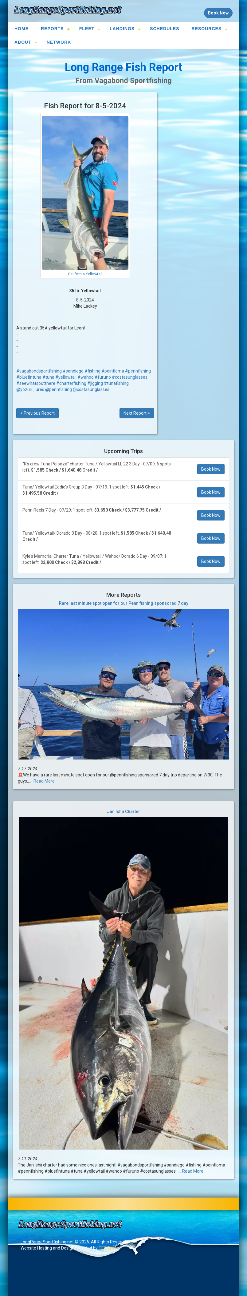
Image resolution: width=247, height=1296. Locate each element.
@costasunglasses (91, 389)
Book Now (211, 469)
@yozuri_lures (30, 389)
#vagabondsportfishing (39, 371)
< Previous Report (37, 413)
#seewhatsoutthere (35, 383)
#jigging (95, 383)
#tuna (48, 377)
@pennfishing (58, 389)
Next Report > (137, 413)
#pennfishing (138, 371)
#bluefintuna (28, 377)
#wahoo (85, 377)
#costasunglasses (129, 377)
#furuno (103, 377)
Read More (44, 781)
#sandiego (73, 371)
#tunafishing (116, 383)
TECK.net (107, 1248)
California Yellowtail (85, 274)
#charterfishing (71, 383)
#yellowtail (65, 377)
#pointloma (112, 371)
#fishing (92, 371)
